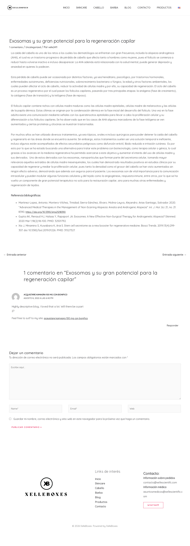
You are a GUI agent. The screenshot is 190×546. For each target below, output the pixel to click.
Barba (119, 7)
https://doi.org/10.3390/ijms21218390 (48, 211)
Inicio (76, 7)
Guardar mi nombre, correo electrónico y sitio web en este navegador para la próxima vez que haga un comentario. (81, 425)
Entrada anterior (15, 254)
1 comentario (16, 47)
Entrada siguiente (174, 254)
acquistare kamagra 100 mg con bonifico (47, 294)
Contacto (145, 7)
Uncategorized (35, 47)
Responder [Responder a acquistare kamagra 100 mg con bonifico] (171, 325)
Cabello (105, 7)
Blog (131, 7)
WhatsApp (154, 511)
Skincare (89, 7)
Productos (164, 7)
